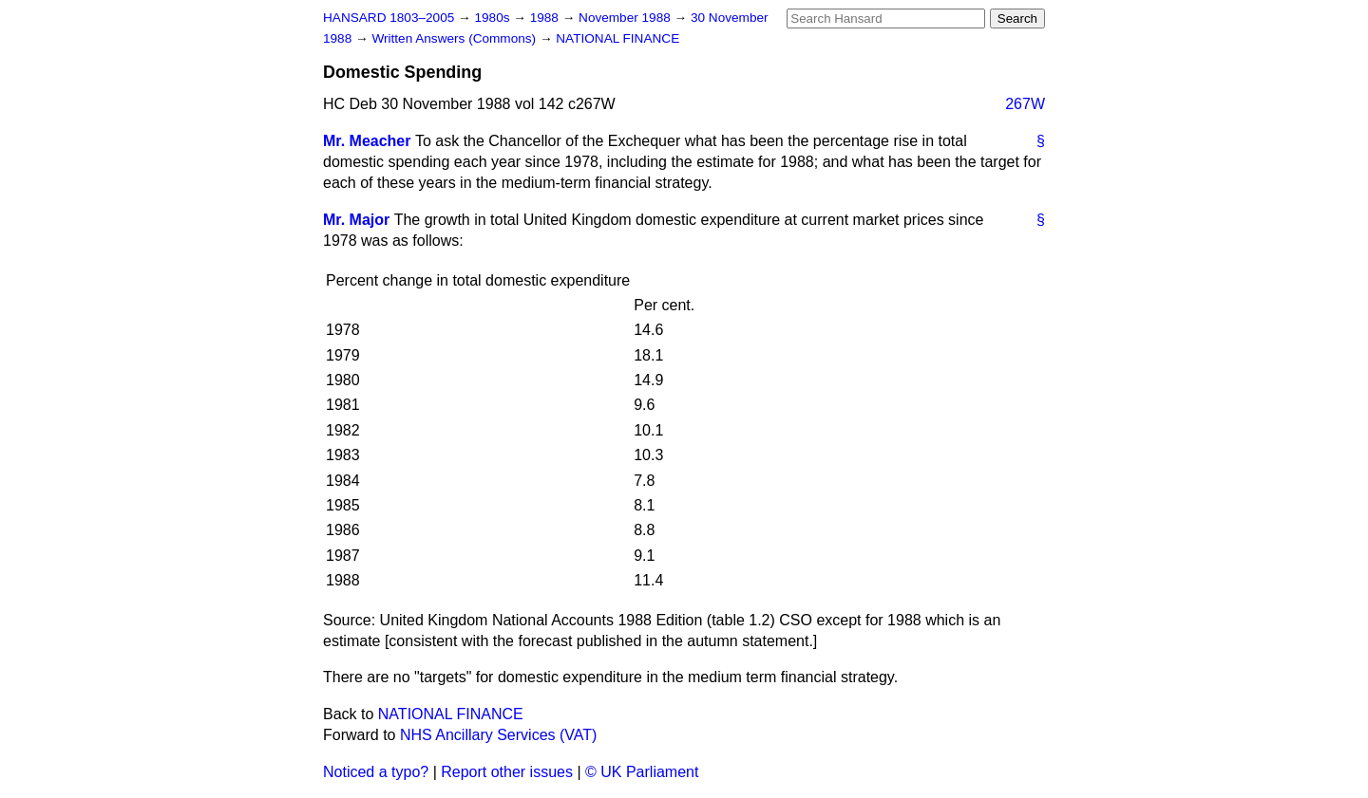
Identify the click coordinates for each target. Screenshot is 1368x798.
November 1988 (626, 17)
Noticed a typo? (375, 772)
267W (1025, 104)
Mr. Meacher (366, 141)
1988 (546, 17)
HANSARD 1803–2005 (388, 17)
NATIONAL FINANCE (617, 38)
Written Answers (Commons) (455, 38)
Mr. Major (356, 220)
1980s (493, 17)
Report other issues (507, 772)
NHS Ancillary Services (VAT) (498, 735)
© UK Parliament (641, 772)
